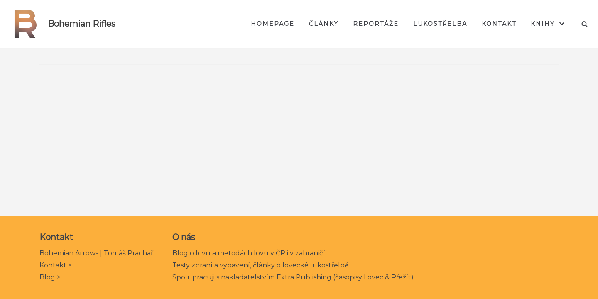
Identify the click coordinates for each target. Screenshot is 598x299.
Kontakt (499, 23)
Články (323, 23)
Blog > (50, 277)
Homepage (272, 23)
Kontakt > (55, 265)
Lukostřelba (440, 23)
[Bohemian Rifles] (60, 23)
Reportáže (376, 23)
